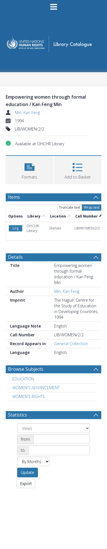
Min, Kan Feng (27, 112)
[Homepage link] (53, 42)
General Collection (71, 343)
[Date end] (59, 450)
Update (27, 472)
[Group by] (53, 428)
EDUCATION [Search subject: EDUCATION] (23, 379)
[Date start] (61, 439)
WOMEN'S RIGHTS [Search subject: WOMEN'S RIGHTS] (28, 396)
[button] (29, 169)
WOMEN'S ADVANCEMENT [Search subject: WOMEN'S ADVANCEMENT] (36, 387)
